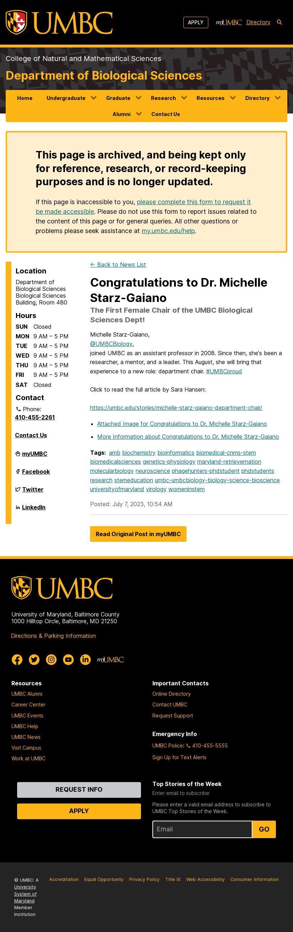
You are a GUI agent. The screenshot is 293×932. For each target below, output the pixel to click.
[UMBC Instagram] (51, 659)
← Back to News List (118, 264)
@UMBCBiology (111, 343)
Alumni (122, 114)
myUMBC (34, 456)
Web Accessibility (205, 879)
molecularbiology (112, 470)
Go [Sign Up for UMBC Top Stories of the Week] (264, 829)
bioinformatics (175, 452)
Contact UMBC (169, 704)
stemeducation (133, 480)
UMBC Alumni (26, 694)
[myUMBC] (229, 22)
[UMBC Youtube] (68, 659)
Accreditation (64, 879)
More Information (188, 436)
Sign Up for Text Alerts (179, 757)
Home (24, 98)
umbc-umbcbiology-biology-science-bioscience (217, 480)
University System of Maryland (25, 893)
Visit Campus (26, 748)
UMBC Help (24, 726)
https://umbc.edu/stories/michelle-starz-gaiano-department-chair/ (176, 407)
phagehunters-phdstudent (206, 470)
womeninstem (186, 489)
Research (163, 98)
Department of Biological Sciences (104, 75)
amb (114, 452)
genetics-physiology (169, 461)
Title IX (172, 879)
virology (156, 489)
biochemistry (139, 452)
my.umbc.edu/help (168, 231)
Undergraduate (66, 98)
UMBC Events (27, 715)
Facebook (36, 474)
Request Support (172, 715)
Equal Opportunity (104, 879)
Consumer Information (254, 879)
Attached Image (182, 423)
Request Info (79, 789)
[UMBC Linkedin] (85, 659)
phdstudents (257, 470)
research (101, 480)
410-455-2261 (35, 417)
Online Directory (171, 694)
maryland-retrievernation (229, 461)
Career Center (28, 704)
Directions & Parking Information (53, 635)
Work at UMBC (28, 758)
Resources (211, 98)
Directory (257, 98)
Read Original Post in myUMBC (138, 534)
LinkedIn (34, 510)
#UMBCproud (224, 371)
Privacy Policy (144, 879)
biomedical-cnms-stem (226, 452)
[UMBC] (59, 22)
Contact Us (165, 114)
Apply (196, 22)
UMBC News (26, 737)
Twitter (32, 492)
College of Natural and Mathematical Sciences (83, 58)
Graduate (118, 98)
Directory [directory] (258, 22)
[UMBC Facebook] (17, 659)
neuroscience (153, 470)
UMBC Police (167, 745)
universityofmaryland (117, 489)
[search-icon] (279, 22)
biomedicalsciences (115, 461)
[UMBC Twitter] (34, 659)
